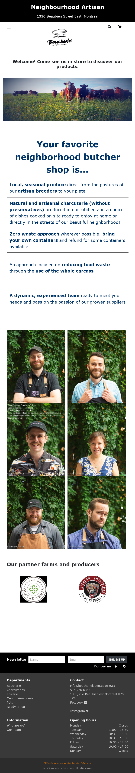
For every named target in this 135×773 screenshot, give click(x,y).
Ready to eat (16, 706)
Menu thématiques (20, 698)
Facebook (78, 702)
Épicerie (12, 694)
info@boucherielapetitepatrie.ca (92, 685)
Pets (10, 702)
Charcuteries (16, 689)
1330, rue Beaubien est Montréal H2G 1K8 (97, 696)
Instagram (79, 710)
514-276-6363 (80, 689)
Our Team (14, 729)
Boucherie (14, 685)
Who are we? (16, 725)
